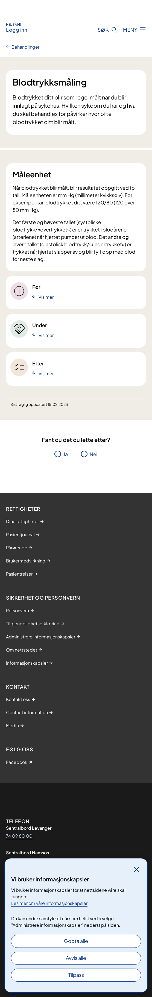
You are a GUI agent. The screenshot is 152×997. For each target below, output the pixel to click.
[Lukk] (136, 869)
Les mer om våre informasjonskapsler (49, 903)
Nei (93, 454)
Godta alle (76, 941)
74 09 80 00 (19, 836)
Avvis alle (76, 958)
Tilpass (76, 975)
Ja (65, 454)
